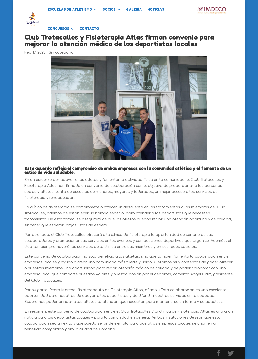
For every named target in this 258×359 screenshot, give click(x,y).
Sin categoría (61, 52)
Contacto (89, 29)
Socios (109, 9)
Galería (134, 9)
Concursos (58, 29)
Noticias (155, 9)
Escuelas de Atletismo (70, 9)
